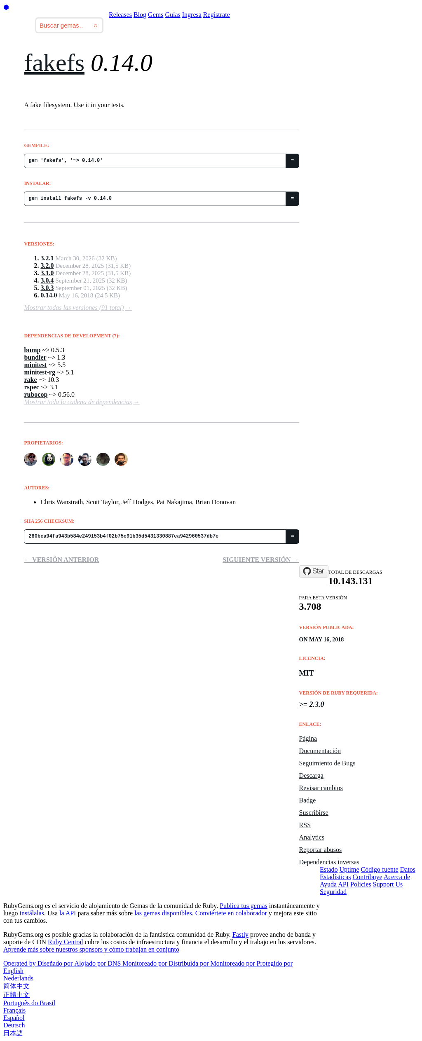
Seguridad (333, 891)
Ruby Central (65, 941)
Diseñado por (56, 963)
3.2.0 (47, 265)
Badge (307, 800)
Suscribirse (313, 812)
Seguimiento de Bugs (327, 763)
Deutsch (14, 1025)
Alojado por (91, 963)
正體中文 (16, 994)
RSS (305, 824)
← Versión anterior (61, 559)
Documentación (320, 750)
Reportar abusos (320, 849)
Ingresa (192, 14)
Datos (407, 869)
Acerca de (397, 876)
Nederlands (18, 978)
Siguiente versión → (261, 559)
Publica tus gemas (243, 905)
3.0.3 (47, 287)
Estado (329, 869)
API (343, 884)
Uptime (349, 869)
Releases (120, 14)
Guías (172, 14)
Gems (155, 14)
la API (67, 913)
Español (14, 1017)
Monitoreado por (145, 963)
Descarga (311, 775)
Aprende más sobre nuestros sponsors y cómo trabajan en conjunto (91, 949)
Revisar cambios (321, 787)
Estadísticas (335, 876)
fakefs (54, 62)
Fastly (240, 934)
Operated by (20, 963)
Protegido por (275, 963)
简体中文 (16, 986)
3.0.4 (47, 280)
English (13, 970)
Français (14, 1010)
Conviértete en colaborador (231, 913)
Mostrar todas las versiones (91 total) (74, 307)
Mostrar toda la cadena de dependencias (78, 401)
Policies (360, 884)
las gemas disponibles (163, 913)
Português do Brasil (29, 1002)
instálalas (32, 913)
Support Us (388, 884)
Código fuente (380, 869)
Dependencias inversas (329, 862)
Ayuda (328, 884)
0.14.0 (48, 295)
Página (308, 738)
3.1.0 (47, 272)
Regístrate (216, 14)
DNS (115, 963)
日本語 (13, 1032)
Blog (140, 14)
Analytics (311, 837)
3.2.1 (47, 258)
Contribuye (367, 876)
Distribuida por (189, 963)
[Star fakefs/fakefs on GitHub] (313, 571)
